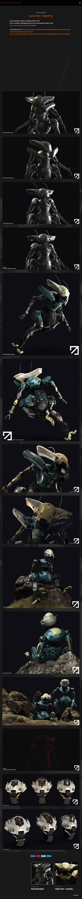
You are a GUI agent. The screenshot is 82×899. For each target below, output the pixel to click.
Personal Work (41, 12)
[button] (76, 895)
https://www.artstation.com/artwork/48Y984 (23, 25)
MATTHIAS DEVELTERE (11, 3)
